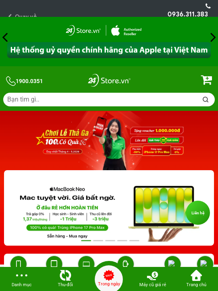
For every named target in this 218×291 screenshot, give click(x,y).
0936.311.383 (189, 10)
